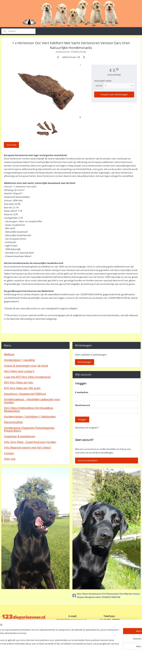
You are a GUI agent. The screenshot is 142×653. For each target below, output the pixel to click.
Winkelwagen (84, 362)
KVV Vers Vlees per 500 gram (22, 388)
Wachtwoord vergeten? (87, 427)
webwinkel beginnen (80, 647)
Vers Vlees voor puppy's (19, 371)
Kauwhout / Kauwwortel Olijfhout (25, 394)
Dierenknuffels (13, 422)
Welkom (9, 354)
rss (68, 647)
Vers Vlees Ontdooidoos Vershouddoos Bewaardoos (28, 409)
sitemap (61, 647)
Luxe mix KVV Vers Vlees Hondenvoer (27, 377)
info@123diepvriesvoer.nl (71, 619)
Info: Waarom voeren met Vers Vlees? (27, 447)
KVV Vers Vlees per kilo (18, 382)
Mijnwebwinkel (110, 647)
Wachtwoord (82, 405)
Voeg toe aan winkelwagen (114, 94)
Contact (9, 453)
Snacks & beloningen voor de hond (26, 366)
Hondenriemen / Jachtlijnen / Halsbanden (30, 416)
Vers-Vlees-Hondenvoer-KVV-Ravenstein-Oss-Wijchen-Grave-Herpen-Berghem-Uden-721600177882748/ (106, 596)
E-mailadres (81, 392)
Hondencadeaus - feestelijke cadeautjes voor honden (32, 400)
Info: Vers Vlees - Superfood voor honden (30, 442)
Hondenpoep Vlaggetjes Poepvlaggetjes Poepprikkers (29, 429)
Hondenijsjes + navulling (19, 360)
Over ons (9, 459)
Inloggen (82, 419)
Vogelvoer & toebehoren (19, 436)
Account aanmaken (87, 460)
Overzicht (11, 145)
